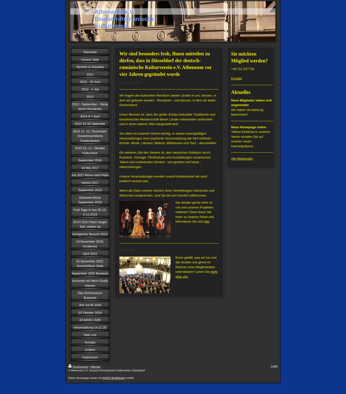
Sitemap (95, 366)
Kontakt (236, 78)
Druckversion (78, 366)
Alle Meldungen (242, 158)
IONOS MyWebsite (113, 377)
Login (274, 365)
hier (206, 221)
